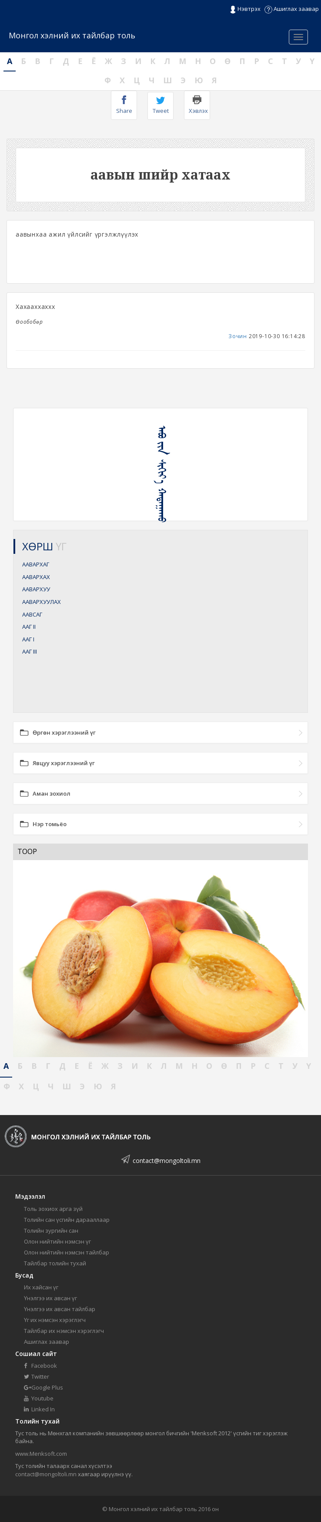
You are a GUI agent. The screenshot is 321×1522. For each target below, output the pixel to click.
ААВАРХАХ (36, 577)
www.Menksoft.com (41, 1454)
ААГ (29, 626)
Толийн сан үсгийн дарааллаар (67, 1220)
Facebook (40, 1365)
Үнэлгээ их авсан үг (50, 1298)
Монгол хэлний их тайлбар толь (72, 35)
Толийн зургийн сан (51, 1230)
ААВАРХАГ (35, 564)
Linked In (39, 1409)
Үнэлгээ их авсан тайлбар (59, 1309)
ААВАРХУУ (36, 589)
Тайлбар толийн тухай (55, 1263)
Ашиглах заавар (291, 9)
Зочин (237, 336)
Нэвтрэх (245, 9)
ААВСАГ (32, 614)
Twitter (36, 1376)
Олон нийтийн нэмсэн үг (57, 1241)
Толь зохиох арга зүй (53, 1209)
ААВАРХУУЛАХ (41, 602)
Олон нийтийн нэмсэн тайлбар (66, 1252)
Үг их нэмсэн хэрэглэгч (55, 1320)
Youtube (39, 1398)
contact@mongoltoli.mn (167, 1160)
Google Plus (43, 1387)
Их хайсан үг (41, 1287)
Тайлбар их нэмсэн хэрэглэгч (64, 1331)
